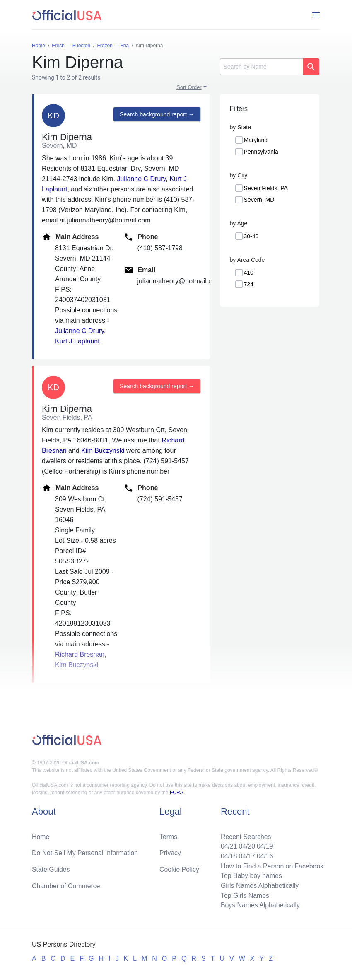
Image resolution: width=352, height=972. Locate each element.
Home (41, 835)
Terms (168, 835)
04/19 (264, 845)
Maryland (256, 140)
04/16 (264, 855)
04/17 (246, 855)
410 (248, 272)
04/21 (227, 845)
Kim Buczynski (102, 450)
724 (248, 284)
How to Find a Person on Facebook (271, 865)
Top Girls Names (243, 895)
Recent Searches (244, 835)
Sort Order (189, 87)
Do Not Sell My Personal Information (85, 852)
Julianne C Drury (141, 178)
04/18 (227, 855)
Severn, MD (259, 199)
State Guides (51, 868)
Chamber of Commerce (66, 885)
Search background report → (156, 114)
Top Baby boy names (250, 875)
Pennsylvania (261, 151)
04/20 (246, 845)
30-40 (251, 236)
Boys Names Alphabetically (259, 905)
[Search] (261, 66)
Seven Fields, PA (266, 188)
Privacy (170, 852)
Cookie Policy (179, 868)
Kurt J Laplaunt (77, 341)
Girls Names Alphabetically (258, 885)
